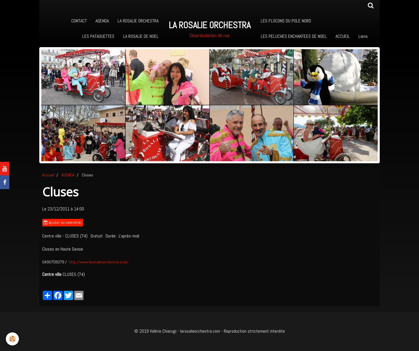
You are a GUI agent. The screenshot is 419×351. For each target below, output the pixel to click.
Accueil (48, 175)
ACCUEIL (342, 36)
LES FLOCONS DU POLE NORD (286, 21)
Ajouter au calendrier (62, 222)
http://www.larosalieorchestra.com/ (99, 262)
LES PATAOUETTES (98, 36)
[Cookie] (12, 338)
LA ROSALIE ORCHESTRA (138, 21)
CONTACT (79, 21)
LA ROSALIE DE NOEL (141, 36)
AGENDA (102, 21)
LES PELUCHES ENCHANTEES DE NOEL (294, 36)
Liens (363, 36)
